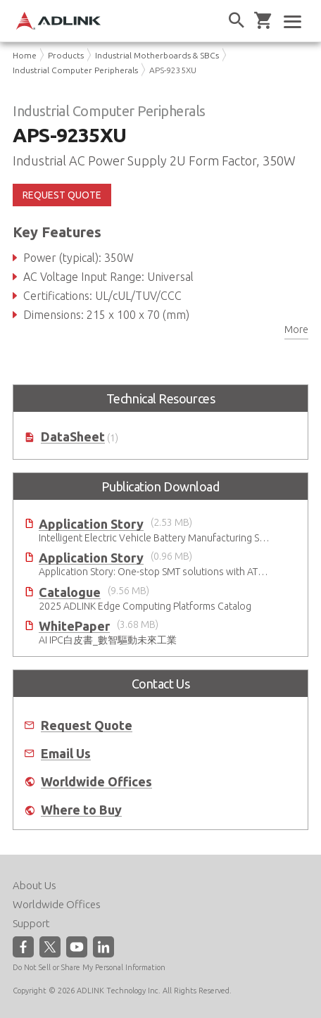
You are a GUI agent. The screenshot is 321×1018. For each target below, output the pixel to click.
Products (66, 55)
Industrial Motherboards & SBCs (157, 55)
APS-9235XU (172, 70)
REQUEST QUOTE (62, 195)
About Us (34, 885)
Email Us (66, 753)
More (296, 329)
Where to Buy (81, 810)
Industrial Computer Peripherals (75, 70)
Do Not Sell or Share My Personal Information (89, 967)
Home (25, 55)
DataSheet (73, 437)
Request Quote (86, 725)
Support (31, 923)
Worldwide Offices (96, 781)
